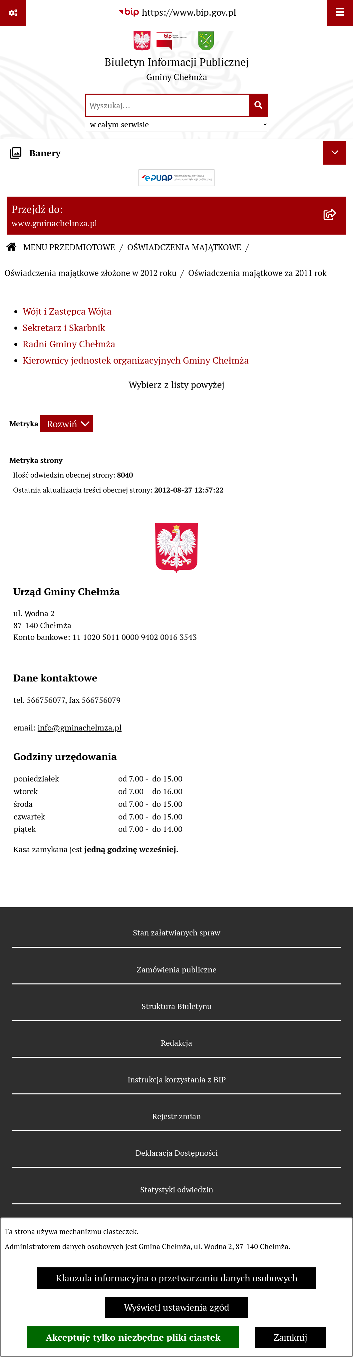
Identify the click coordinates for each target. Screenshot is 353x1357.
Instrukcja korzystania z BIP (177, 1079)
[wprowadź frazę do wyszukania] (167, 105)
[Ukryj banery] (334, 153)
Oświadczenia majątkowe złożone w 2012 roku (90, 273)
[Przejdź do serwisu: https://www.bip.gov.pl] (176, 12)
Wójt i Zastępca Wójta (67, 311)
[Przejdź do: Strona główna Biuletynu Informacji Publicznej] (11, 247)
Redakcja (176, 1043)
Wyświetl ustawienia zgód (176, 1307)
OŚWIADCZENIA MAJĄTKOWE (184, 247)
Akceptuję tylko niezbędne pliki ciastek (133, 1337)
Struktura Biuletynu (177, 1006)
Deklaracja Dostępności (177, 1153)
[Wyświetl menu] (340, 13)
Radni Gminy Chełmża (69, 344)
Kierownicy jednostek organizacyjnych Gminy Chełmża (136, 360)
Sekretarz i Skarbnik (64, 328)
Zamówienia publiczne (176, 969)
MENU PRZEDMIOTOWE (69, 247)
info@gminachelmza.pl (80, 727)
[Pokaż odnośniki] (13, 13)
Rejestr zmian (176, 1116)
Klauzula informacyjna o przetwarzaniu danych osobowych (176, 1278)
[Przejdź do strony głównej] (177, 59)
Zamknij (290, 1337)
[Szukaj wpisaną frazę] (259, 105)
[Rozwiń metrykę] (66, 423)
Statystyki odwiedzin (176, 1189)
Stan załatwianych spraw (176, 932)
